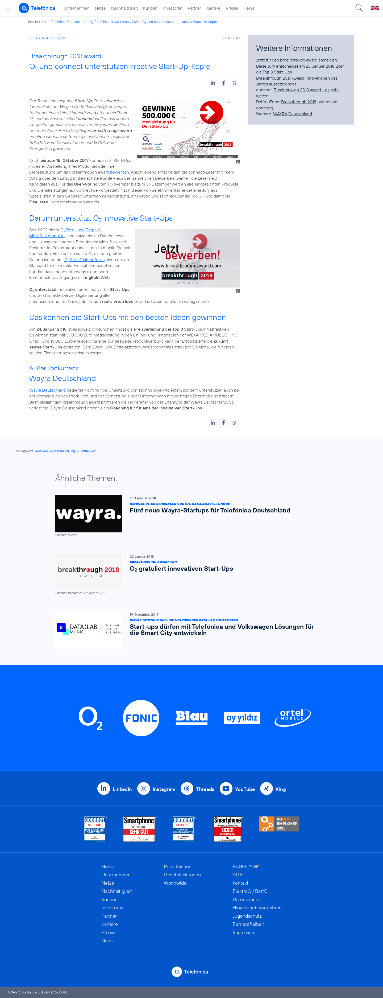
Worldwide (175, 883)
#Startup (83, 451)
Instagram (164, 789)
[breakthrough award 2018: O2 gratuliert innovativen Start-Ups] (189, 574)
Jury (271, 66)
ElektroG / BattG (250, 891)
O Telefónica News (104, 21)
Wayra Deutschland (47, 390)
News (249, 8)
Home (108, 866)
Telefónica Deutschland (68, 21)
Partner (194, 8)
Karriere (213, 8)
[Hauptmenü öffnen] (8, 8)
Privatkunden (178, 866)
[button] (213, 83)
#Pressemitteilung (62, 451)
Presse (232, 8)
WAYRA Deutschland (292, 113)
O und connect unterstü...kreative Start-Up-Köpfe (180, 21)
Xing (281, 789)
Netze (100, 8)
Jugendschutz (247, 916)
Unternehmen (77, 8)
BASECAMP (246, 866)
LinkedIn (122, 789)
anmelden (327, 60)
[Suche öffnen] (359, 8)
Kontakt (240, 883)
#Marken (41, 451)
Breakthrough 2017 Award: (280, 78)
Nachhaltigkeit (124, 8)
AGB (238, 875)
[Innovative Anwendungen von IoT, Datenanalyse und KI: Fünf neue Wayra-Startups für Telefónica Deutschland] (189, 516)
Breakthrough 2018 (298, 101)
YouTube (245, 789)
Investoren (172, 8)
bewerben (119, 172)
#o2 (93, 451)
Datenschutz (246, 899)
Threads (205, 789)
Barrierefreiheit (248, 924)
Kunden (150, 8)
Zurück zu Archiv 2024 (47, 38)
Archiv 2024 (131, 21)
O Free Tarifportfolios (84, 259)
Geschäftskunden (182, 875)
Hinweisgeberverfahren (257, 908)
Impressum (244, 932)
